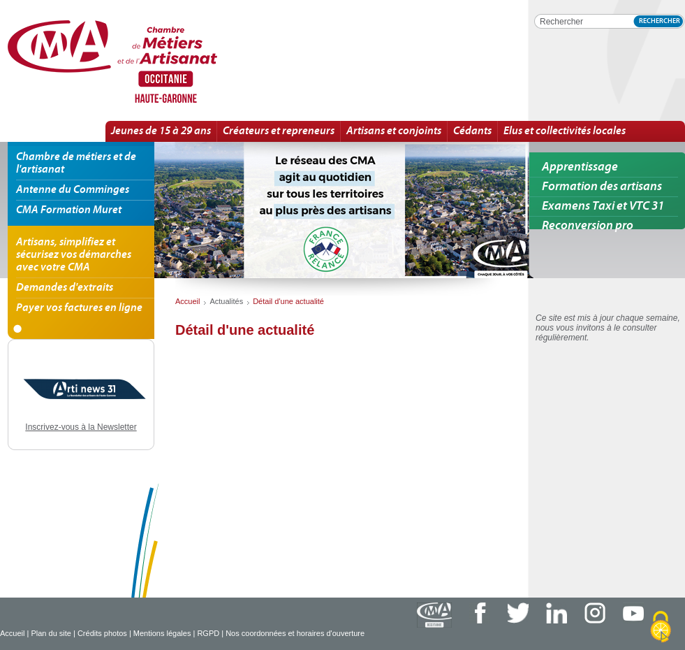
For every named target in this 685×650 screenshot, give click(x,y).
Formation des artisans (602, 187)
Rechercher (659, 21)
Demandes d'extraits (64, 288)
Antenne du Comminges (72, 190)
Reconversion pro (587, 226)
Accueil (12, 633)
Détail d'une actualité (161, 62)
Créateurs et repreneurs (278, 131)
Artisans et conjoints (393, 131)
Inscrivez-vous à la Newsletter (80, 427)
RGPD (208, 633)
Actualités (226, 301)
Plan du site (51, 633)
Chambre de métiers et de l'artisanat (76, 163)
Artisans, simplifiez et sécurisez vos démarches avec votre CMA (73, 255)
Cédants (472, 131)
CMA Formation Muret (68, 210)
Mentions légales (162, 633)
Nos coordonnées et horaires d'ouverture (295, 633)
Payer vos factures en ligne (79, 308)
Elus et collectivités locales (564, 131)
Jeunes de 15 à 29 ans (161, 131)
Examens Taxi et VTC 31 (603, 206)
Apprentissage (580, 167)
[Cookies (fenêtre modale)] (660, 627)
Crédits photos (102, 633)
